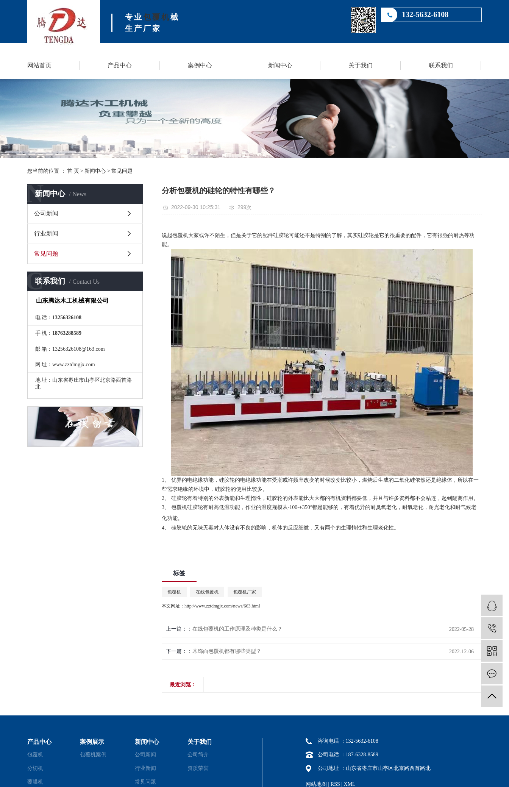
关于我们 (360, 65)
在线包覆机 (207, 592)
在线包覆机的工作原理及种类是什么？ (237, 629)
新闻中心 (280, 65)
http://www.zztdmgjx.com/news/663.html (222, 606)
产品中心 (120, 65)
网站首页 (39, 65)
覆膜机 (35, 782)
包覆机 (156, 17)
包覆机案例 (93, 754)
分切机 (35, 768)
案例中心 (200, 65)
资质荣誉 (198, 768)
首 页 (73, 171)
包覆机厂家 (244, 592)
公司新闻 (46, 213)
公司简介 (198, 754)
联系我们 (441, 65)
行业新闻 (46, 233)
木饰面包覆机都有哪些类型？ (226, 651)
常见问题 (122, 171)
